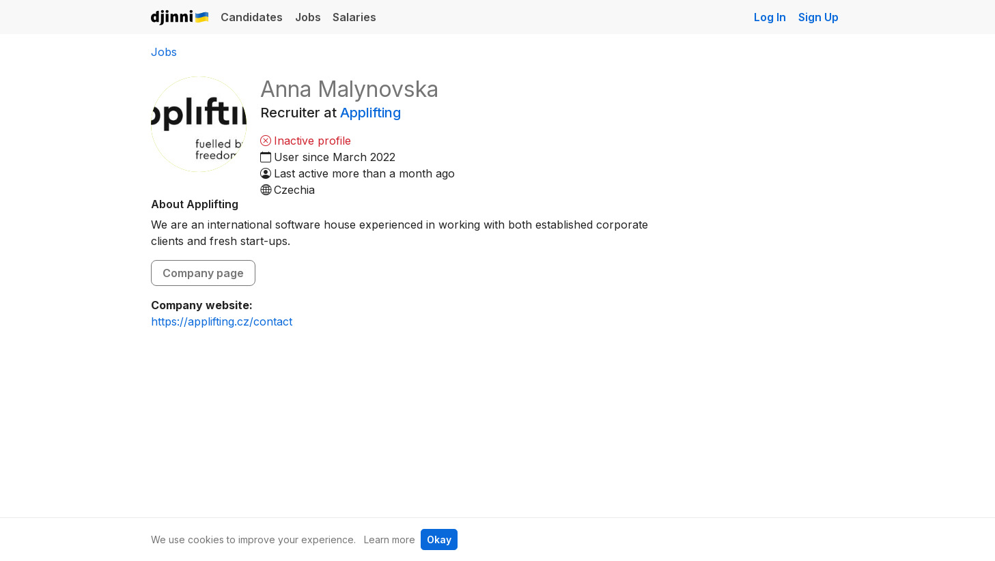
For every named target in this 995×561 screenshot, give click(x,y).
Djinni (180, 18)
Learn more (389, 539)
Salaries (354, 17)
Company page (203, 273)
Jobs (308, 17)
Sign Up (818, 17)
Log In (770, 17)
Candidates (252, 17)
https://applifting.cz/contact (221, 321)
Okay (439, 539)
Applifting (370, 112)
